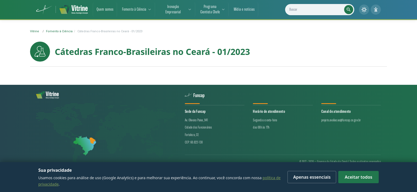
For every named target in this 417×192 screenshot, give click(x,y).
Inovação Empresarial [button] (173, 9)
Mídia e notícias (244, 9)
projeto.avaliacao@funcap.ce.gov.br (341, 120)
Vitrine (34, 31)
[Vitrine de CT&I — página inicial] (74, 9)
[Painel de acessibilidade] (376, 10)
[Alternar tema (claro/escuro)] (364, 10)
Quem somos (105, 9)
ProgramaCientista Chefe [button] (210, 9)
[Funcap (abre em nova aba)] (44, 9)
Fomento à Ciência (59, 31)
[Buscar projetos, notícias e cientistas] (321, 9)
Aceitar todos (358, 177)
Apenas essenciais (312, 177)
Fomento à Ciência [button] (134, 9)
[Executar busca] (348, 9)
